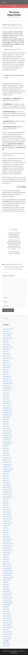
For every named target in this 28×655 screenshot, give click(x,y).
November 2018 (7, 358)
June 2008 (6, 609)
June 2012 (6, 503)
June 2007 (6, 629)
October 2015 (7, 412)
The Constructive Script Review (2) (14, 267)
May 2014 (6, 451)
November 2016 (7, 383)
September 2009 (8, 577)
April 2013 (6, 480)
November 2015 (7, 410)
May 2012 (6, 505)
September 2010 (8, 550)
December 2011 (7, 516)
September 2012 (8, 496)
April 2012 (6, 507)
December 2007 (7, 620)
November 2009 (7, 573)
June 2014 (6, 449)
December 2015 (7, 408)
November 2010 (7, 546)
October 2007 (7, 625)
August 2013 (7, 471)
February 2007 (7, 632)
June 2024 (6, 331)
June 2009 (6, 584)
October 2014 (7, 439)
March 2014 (6, 455)
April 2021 (6, 342)
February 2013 (7, 485)
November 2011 (7, 519)
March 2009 (6, 591)
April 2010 (6, 562)
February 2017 (7, 376)
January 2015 (7, 433)
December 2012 (7, 489)
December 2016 (7, 381)
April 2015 (6, 426)
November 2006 (7, 634)
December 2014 (7, 435)
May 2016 (6, 397)
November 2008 (7, 598)
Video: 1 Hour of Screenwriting (13, 269)
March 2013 (6, 482)
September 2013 (8, 469)
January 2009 (7, 595)
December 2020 (7, 347)
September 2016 (8, 388)
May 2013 (6, 478)
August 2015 (7, 417)
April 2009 (6, 589)
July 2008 (6, 607)
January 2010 (7, 568)
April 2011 (6, 534)
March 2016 (6, 401)
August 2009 (7, 580)
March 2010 (6, 564)
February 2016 (7, 403)
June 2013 (6, 476)
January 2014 (7, 460)
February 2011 (7, 539)
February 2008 (7, 616)
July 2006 (6, 641)
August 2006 (7, 638)
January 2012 (7, 514)
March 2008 (6, 614)
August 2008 (7, 604)
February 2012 (7, 512)
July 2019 (6, 351)
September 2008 (8, 602)
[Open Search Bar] (26, 1)
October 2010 (7, 548)
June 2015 (6, 421)
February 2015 (7, 430)
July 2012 (6, 501)
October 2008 (7, 600)
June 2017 (6, 369)
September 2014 (8, 442)
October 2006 (7, 636)
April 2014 (6, 453)
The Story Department (14, 13)
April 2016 (6, 399)
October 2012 (7, 494)
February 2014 (7, 458)
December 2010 (7, 543)
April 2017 (6, 374)
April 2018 (6, 363)
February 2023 (7, 333)
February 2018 (7, 365)
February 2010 (7, 566)
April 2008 (6, 611)
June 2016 (6, 394)
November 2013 (7, 464)
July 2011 (6, 528)
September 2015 (8, 415)
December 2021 (7, 338)
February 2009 (7, 593)
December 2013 (7, 462)
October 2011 (7, 521)
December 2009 (7, 571)
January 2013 (7, 487)
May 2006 (6, 643)
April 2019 (6, 354)
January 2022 (7, 336)
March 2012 (6, 510)
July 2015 (6, 419)
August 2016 (7, 390)
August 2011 (7, 525)
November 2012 (7, 491)
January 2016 (7, 406)
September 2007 (8, 627)
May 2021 (6, 340)
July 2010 (6, 555)
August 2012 (7, 498)
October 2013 (7, 467)
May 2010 (6, 559)
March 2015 (6, 428)
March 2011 (6, 537)
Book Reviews (8, 264)
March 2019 (6, 356)
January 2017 (7, 378)
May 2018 (6, 360)
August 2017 (7, 367)
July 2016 (6, 392)
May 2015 (6, 424)
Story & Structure (17, 264)
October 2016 (7, 385)
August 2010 (7, 552)
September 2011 (8, 523)
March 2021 (6, 345)
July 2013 (6, 473)
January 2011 (7, 541)
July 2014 (6, 446)
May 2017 (6, 372)
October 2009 (7, 575)
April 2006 (6, 645)
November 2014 (7, 437)
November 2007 (7, 623)
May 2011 (6, 532)
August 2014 (7, 444)
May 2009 (6, 586)
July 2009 (6, 582)
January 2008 (7, 618)
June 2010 (6, 557)
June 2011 (6, 530)
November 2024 (7, 329)
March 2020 (6, 349)
